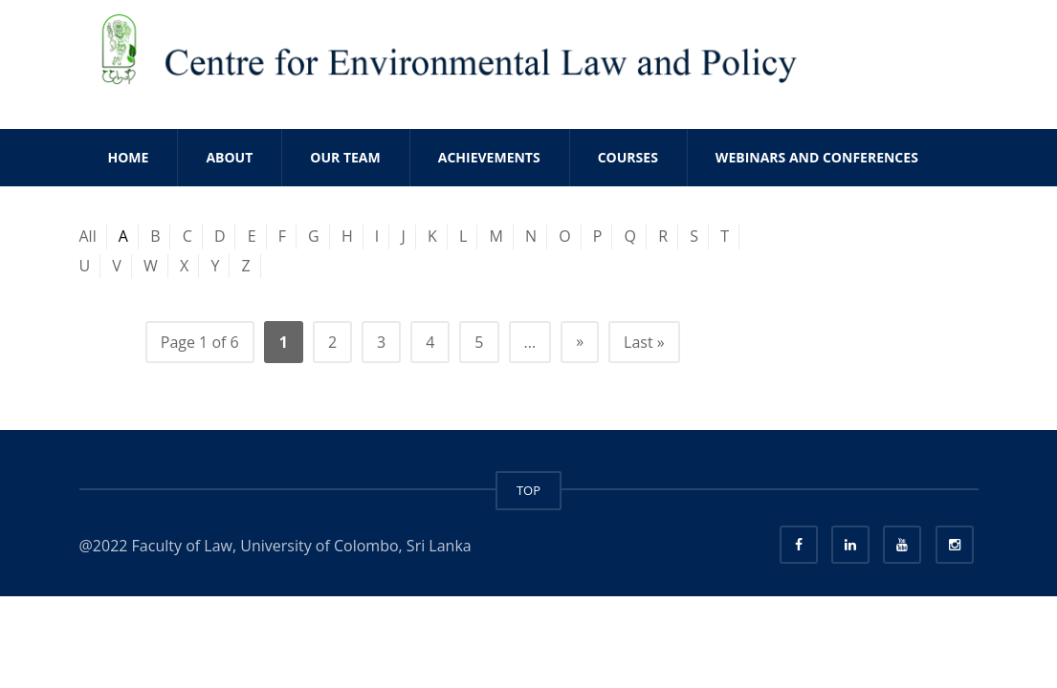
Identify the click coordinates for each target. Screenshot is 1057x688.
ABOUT (229, 157)
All (88, 236)
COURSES (628, 157)
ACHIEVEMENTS (489, 157)
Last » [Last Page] (644, 342)
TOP (528, 490)
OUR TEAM (345, 157)
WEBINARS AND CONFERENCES (817, 157)
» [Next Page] (580, 341)
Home (128, 157)
